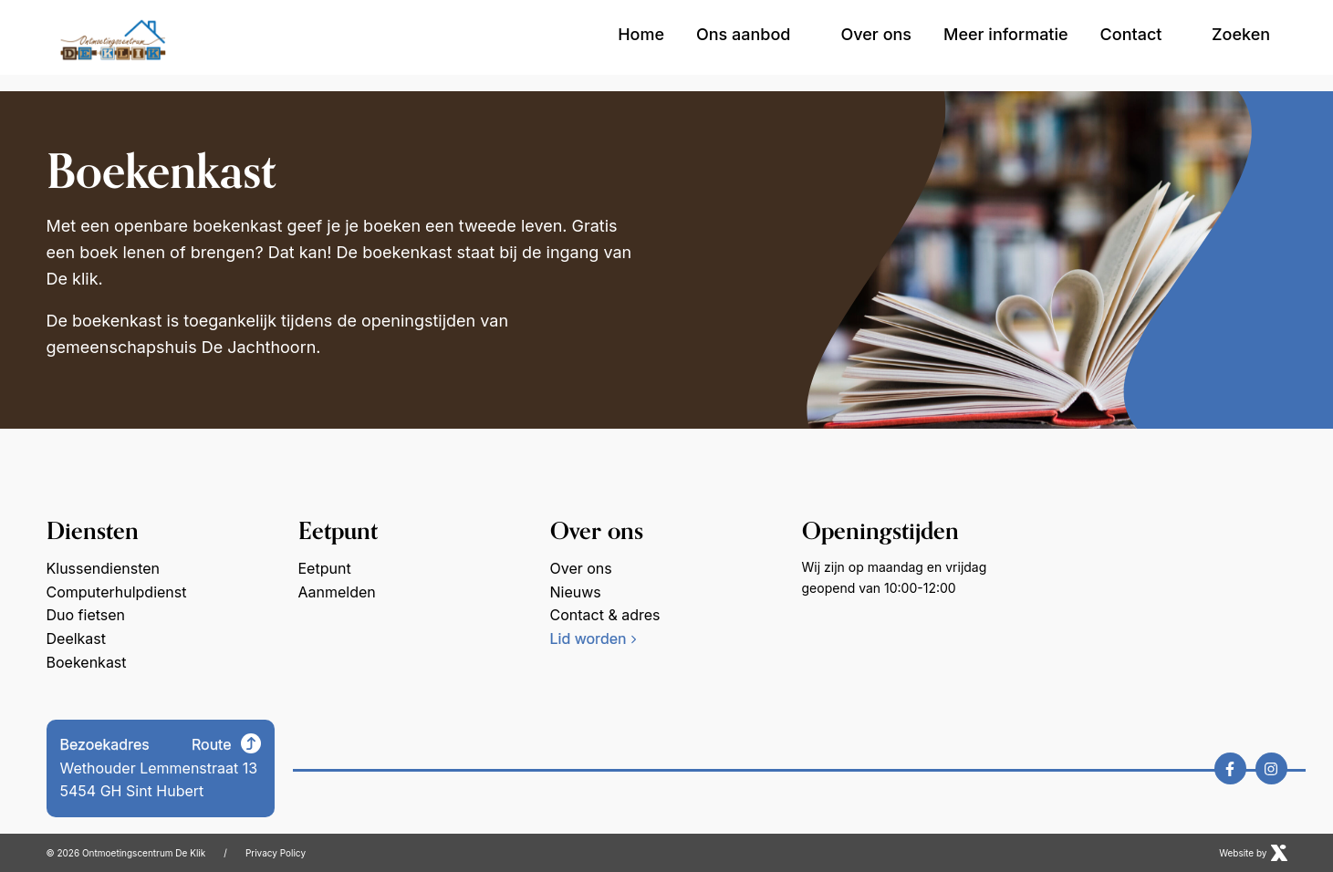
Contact (1131, 34)
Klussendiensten (104, 568)
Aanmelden (337, 592)
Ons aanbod (752, 34)
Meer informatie (1005, 34)
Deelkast (77, 638)
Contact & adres (605, 615)
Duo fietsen (86, 615)
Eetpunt (324, 568)
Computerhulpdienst (117, 592)
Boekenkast (87, 661)
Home (641, 34)
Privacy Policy (275, 852)
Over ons (876, 34)
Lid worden (593, 638)
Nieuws (575, 592)
